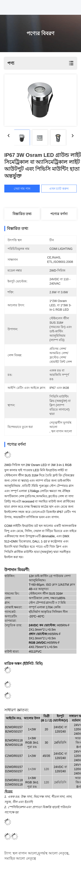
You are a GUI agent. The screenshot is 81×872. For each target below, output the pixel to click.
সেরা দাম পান (23, 188)
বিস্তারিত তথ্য (22, 214)
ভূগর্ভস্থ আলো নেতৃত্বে (53, 853)
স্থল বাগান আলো (25, 853)
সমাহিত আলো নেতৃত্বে (20, 858)
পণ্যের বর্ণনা (58, 214)
